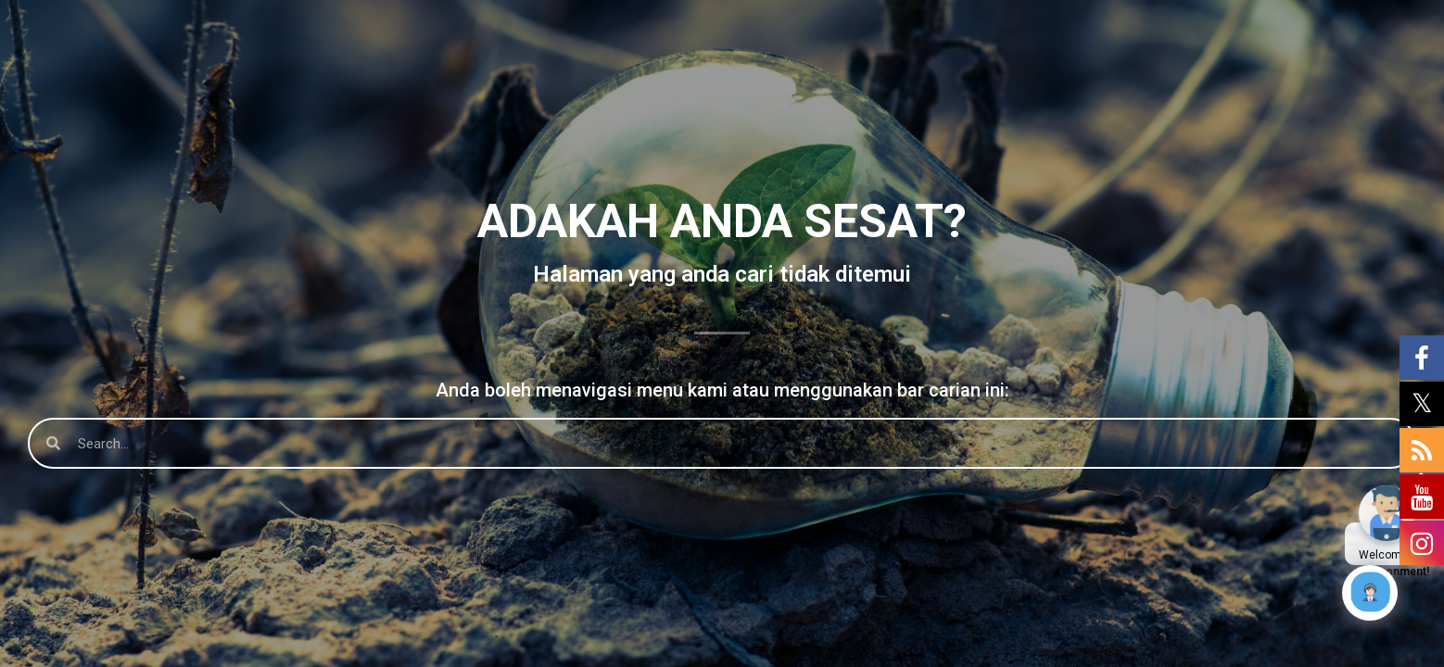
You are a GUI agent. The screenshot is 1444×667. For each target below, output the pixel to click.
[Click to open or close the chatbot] (1370, 593)
